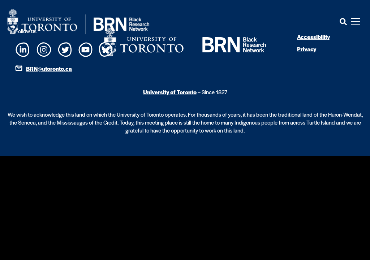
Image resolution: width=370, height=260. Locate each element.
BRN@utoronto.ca (49, 68)
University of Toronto (170, 92)
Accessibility (313, 36)
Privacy (306, 49)
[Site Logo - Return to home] (78, 22)
